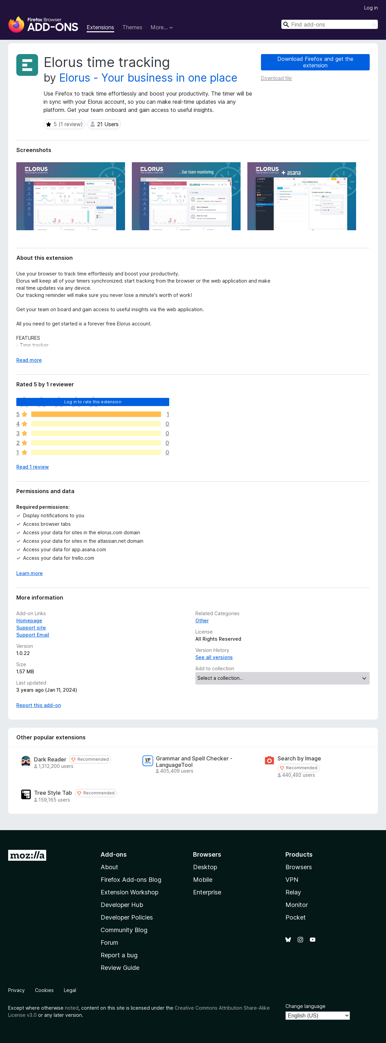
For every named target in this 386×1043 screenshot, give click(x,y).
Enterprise (207, 892)
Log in (371, 8)
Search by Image (299, 758)
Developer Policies (127, 917)
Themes (132, 27)
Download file (276, 78)
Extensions (100, 27)
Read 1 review (32, 467)
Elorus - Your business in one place (148, 77)
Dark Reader (50, 759)
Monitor (296, 904)
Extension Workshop (129, 892)
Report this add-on (38, 705)
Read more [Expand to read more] (29, 360)
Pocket (295, 917)
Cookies (44, 990)
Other (202, 620)
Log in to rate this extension (92, 401)
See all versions (214, 657)
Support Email (32, 635)
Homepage (29, 620)
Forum (109, 942)
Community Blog (124, 929)
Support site (31, 627)
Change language (305, 1006)
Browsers (298, 867)
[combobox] (329, 24)
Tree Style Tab (53, 793)
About (109, 867)
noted (71, 1008)
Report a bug (119, 955)
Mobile (202, 879)
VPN (291, 879)
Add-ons (114, 854)
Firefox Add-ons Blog (131, 879)
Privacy (16, 990)
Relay (293, 892)
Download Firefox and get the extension (315, 62)
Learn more (29, 573)
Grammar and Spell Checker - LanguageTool (194, 761)
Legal (70, 990)
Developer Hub (122, 904)
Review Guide (120, 967)
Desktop (205, 867)
